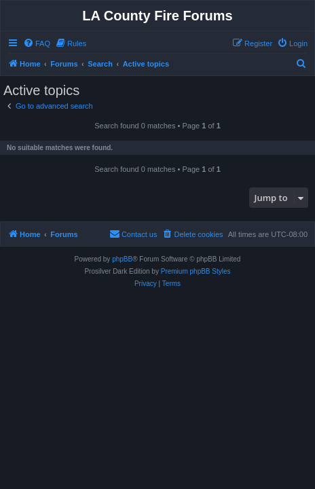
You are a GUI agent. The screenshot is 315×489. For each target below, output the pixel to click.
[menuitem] (36, 43)
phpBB (122, 259)
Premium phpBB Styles (196, 271)
